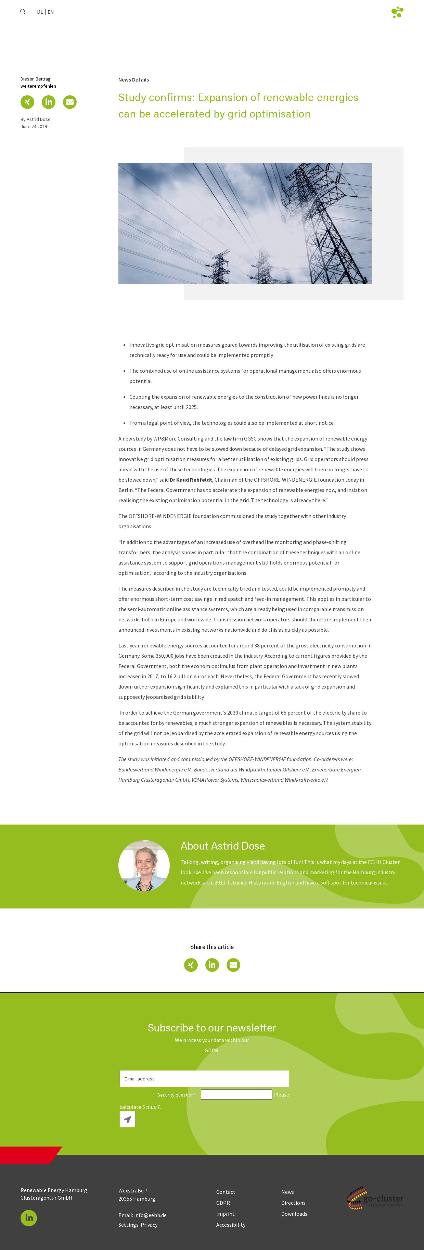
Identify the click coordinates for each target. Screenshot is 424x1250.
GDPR (211, 1050)
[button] (27, 102)
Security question (160, 1095)
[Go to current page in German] (40, 11)
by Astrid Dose (36, 119)
